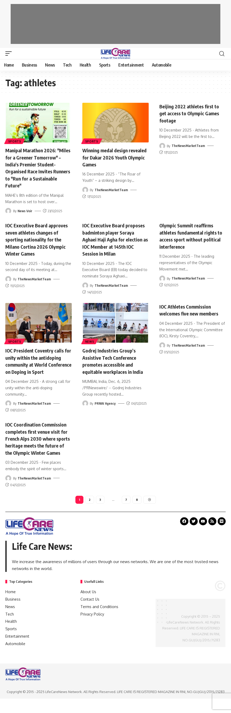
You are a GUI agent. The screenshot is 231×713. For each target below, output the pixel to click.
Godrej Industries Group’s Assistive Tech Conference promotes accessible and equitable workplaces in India (112, 363)
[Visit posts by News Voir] (8, 210)
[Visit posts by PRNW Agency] (85, 409)
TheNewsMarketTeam (112, 189)
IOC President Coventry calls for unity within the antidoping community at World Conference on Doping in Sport (37, 363)
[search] (222, 53)
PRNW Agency (105, 409)
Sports (15, 140)
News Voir (25, 210)
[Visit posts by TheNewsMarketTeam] (85, 189)
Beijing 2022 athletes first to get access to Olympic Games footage (192, 113)
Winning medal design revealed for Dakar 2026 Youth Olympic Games (109, 157)
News (90, 340)
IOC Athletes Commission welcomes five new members (192, 309)
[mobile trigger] (9, 53)
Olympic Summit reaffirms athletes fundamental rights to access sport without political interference (191, 235)
